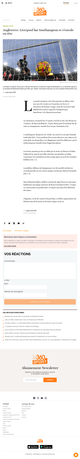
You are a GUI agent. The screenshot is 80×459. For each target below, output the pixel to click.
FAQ (23, 413)
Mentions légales (26, 408)
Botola (4, 410)
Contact (24, 415)
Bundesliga (6, 432)
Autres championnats (8, 434)
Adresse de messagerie (13, 292)
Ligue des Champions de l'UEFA (11, 419)
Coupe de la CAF (7, 417)
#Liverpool (7, 231)
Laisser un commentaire (40, 302)
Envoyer (50, 380)
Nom (6, 284)
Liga (4, 423)
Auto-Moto (71, 20)
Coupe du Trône (7, 413)
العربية (75, 3)
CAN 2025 (31, 20)
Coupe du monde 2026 (50, 20)
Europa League (7, 421)
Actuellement (6, 20)
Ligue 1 (4, 430)
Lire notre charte (10, 246)
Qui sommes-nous (26, 406)
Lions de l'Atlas (7, 408)
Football (23, 20)
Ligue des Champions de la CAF (11, 415)
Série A (4, 428)
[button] (76, 455)
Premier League (8, 26)
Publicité (24, 410)
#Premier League (22, 231)
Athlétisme (62, 20)
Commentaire (9, 261)
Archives (24, 417)
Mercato (38, 20)
